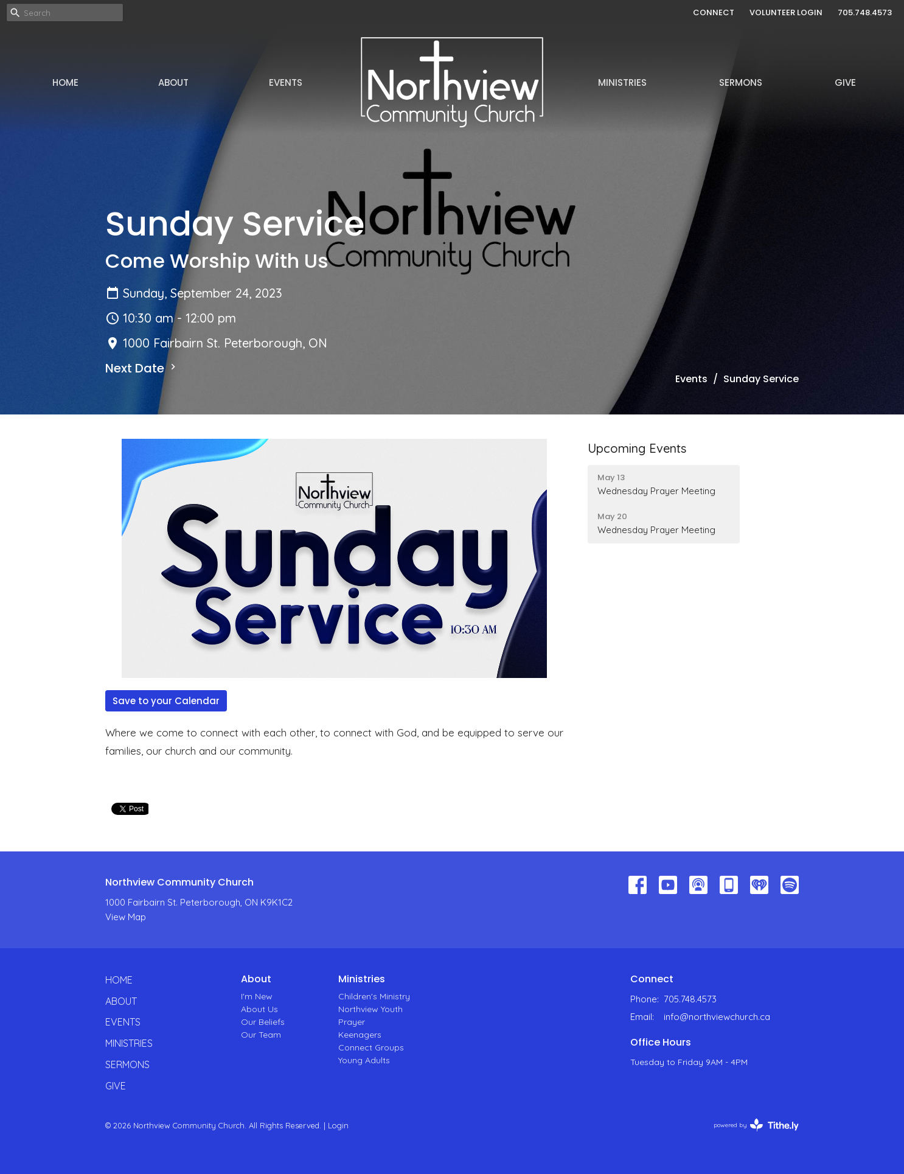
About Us (259, 1009)
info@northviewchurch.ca (717, 1016)
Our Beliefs (263, 1021)
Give (845, 82)
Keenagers (359, 1034)
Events (285, 82)
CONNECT (713, 12)
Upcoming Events (637, 448)
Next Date (142, 368)
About (173, 82)
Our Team (261, 1034)
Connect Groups (371, 1047)
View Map (125, 917)
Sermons (740, 82)
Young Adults (364, 1060)
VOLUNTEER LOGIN (785, 12)
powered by (756, 1125)
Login (338, 1125)
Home (65, 82)
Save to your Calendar (166, 700)
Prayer (351, 1021)
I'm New (257, 996)
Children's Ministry (374, 996)
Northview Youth (370, 1009)
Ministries (622, 82)
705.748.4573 (865, 12)
